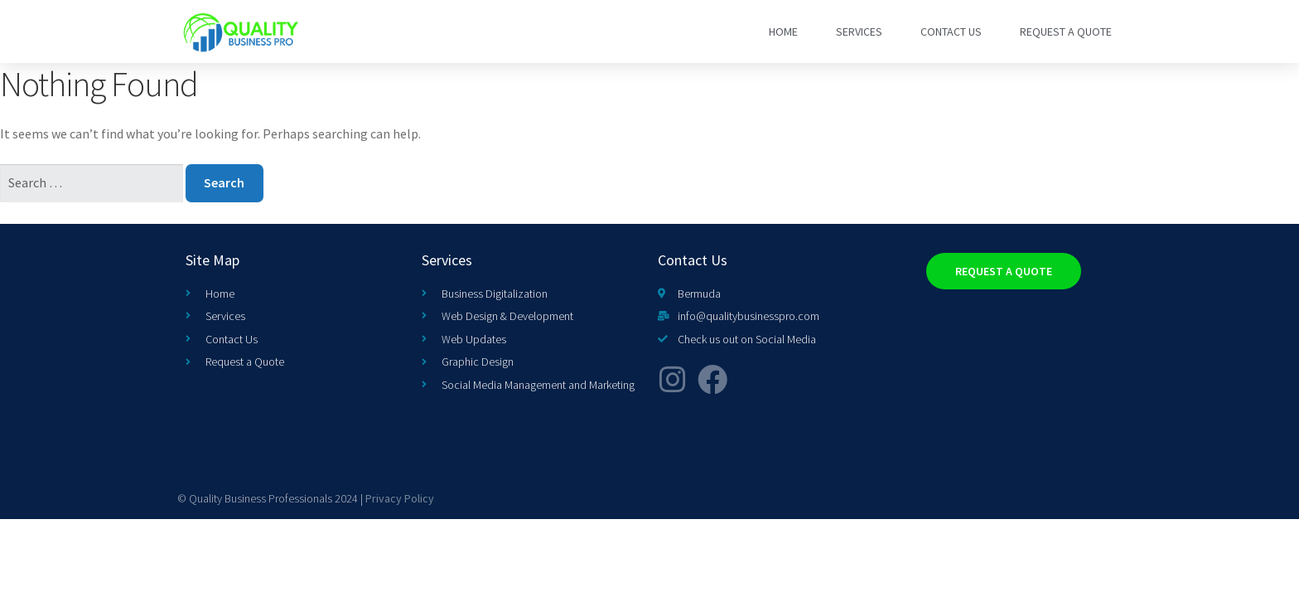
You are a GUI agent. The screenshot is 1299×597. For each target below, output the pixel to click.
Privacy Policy (399, 498)
